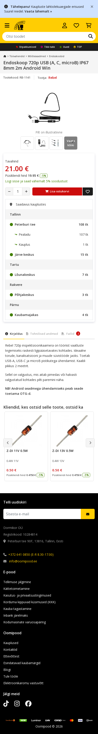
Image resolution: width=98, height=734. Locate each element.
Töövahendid (17, 56)
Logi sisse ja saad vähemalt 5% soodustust (36, 181)
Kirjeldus (14, 334)
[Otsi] (90, 36)
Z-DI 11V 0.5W (17, 451)
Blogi (7, 669)
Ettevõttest (11, 656)
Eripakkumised (26, 46)
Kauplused (10, 643)
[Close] (92, 6)
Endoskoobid (56, 56)
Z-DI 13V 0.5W (62, 451)
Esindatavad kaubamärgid (21, 663)
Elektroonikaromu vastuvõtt (23, 683)
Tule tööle (10, 676)
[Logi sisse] (64, 25)
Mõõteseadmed (37, 56)
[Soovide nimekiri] (76, 25)
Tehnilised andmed (42, 334)
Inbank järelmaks (15, 615)
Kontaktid (10, 649)
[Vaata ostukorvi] (89, 25)
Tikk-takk (48, 46)
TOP (78, 46)
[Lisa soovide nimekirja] (88, 191)
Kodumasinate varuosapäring (24, 622)
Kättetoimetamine (16, 588)
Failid (71, 333)
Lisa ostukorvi (57, 191)
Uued (64, 46)
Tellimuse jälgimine (17, 582)
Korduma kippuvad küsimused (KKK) (29, 602)
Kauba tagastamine (17, 609)
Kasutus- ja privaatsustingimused (27, 595)
